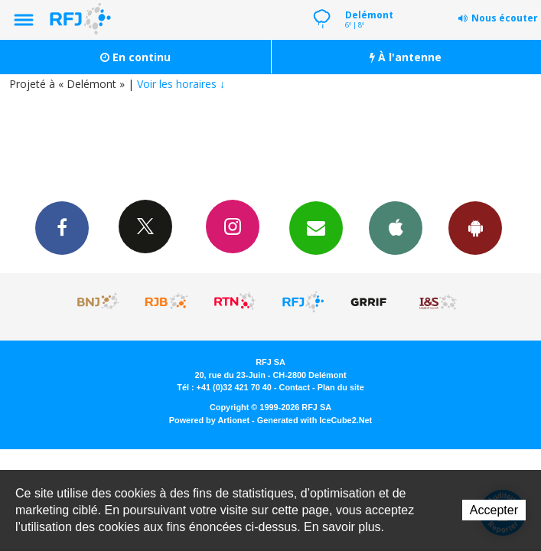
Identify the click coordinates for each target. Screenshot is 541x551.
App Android (475, 227)
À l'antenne (406, 57)
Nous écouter (504, 17)
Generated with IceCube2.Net (314, 420)
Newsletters (316, 227)
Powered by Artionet (209, 420)
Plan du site (341, 387)
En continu (135, 57)
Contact (294, 387)
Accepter (494, 510)
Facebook (62, 227)
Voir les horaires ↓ (181, 84)
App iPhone (395, 227)
